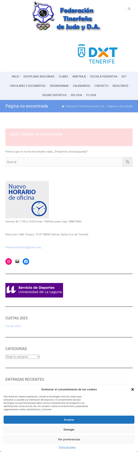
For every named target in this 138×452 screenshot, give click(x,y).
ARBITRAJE (79, 76)
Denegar (69, 429)
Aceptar (69, 419)
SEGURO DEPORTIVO (54, 95)
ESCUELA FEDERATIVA (103, 76)
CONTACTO (101, 85)
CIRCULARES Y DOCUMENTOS (27, 85)
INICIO (15, 76)
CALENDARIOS (81, 85)
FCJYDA (91, 95)
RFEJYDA (76, 95)
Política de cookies (67, 447)
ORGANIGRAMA (59, 85)
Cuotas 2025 (12, 326)
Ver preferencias (69, 439)
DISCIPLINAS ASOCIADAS (39, 76)
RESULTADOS (120, 85)
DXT (123, 76)
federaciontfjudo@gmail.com (23, 247)
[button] (132, 389)
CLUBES (63, 76)
